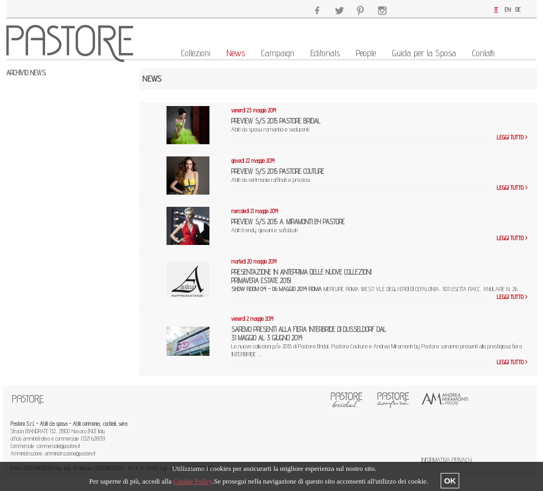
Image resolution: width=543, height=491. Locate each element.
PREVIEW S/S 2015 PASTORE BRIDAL (275, 121)
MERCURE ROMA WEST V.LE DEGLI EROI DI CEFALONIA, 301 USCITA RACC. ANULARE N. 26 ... (376, 289)
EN (508, 9)
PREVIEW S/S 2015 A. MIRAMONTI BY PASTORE (288, 221)
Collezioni (196, 53)
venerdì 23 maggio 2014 (253, 110)
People (366, 53)
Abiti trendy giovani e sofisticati (283, 230)
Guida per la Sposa (424, 53)
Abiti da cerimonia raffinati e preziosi (288, 179)
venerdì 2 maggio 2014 (252, 318)
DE (518, 9)
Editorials (325, 53)
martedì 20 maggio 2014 (254, 261)
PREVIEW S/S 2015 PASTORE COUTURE (277, 171)
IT (496, 9)
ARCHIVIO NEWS (26, 72)
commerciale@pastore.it (58, 446)
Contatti (483, 53)
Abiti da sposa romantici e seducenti (288, 129)
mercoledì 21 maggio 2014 (254, 211)
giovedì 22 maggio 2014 (253, 160)
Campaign (277, 53)
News (235, 53)
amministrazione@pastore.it (70, 453)
